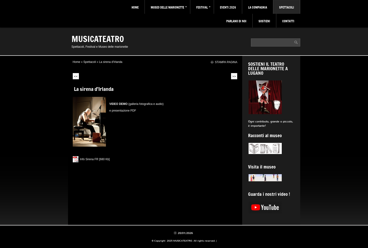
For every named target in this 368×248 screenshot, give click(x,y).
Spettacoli (286, 7)
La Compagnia (257, 7)
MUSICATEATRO (98, 39)
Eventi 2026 (228, 7)
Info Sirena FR (89, 159)
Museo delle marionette (169, 7)
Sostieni (264, 21)
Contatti (288, 21)
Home (135, 7)
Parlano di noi (236, 21)
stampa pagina (226, 62)
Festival (203, 7)
